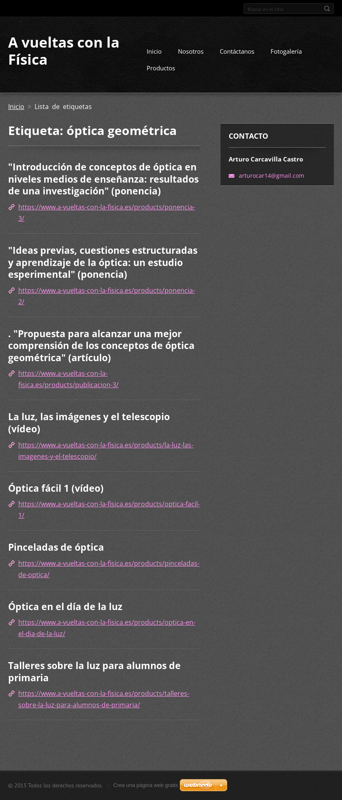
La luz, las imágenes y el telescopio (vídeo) (89, 422)
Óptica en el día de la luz (65, 606)
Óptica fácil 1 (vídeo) (56, 488)
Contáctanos (237, 51)
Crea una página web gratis (145, 785)
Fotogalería (286, 51)
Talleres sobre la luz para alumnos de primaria (94, 671)
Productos (161, 68)
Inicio (154, 51)
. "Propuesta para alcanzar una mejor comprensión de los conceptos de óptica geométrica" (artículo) (101, 345)
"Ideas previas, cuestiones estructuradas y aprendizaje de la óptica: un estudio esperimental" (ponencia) (102, 262)
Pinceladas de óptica (56, 547)
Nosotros (190, 51)
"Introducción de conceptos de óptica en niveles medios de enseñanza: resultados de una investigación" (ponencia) (103, 178)
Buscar (327, 8)
